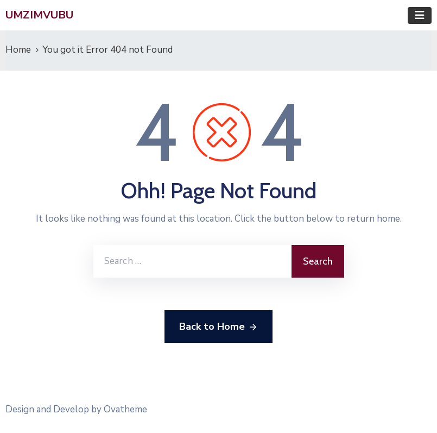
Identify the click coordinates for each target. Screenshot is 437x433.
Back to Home (218, 327)
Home (18, 49)
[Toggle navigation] (420, 15)
